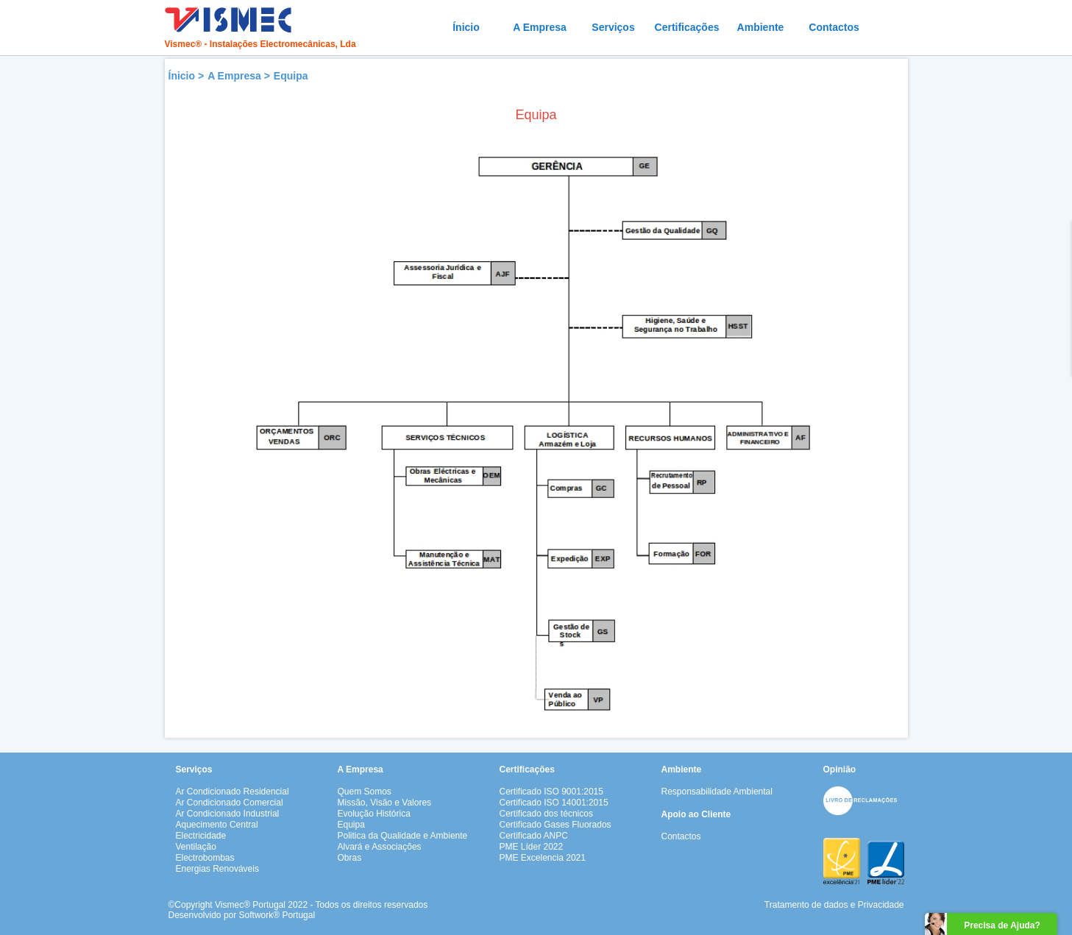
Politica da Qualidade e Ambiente (403, 836)
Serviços (613, 27)
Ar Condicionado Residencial (232, 791)
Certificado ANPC (534, 836)
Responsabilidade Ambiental (717, 791)
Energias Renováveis (217, 869)
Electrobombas (205, 858)
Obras (350, 858)
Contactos (834, 27)
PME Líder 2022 (532, 847)
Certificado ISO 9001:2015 (551, 791)
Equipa (291, 76)
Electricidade (201, 836)
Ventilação (196, 847)
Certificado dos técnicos (546, 813)
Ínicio (466, 27)
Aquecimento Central (217, 825)
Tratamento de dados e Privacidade (834, 905)
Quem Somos (364, 791)
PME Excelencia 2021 (543, 858)
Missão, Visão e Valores (385, 802)
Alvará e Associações (380, 847)
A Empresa (540, 27)
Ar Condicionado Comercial (229, 802)
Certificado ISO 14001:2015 (554, 802)
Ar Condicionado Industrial (228, 813)
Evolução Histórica (374, 813)
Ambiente (760, 27)
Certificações (687, 27)
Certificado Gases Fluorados (555, 825)
